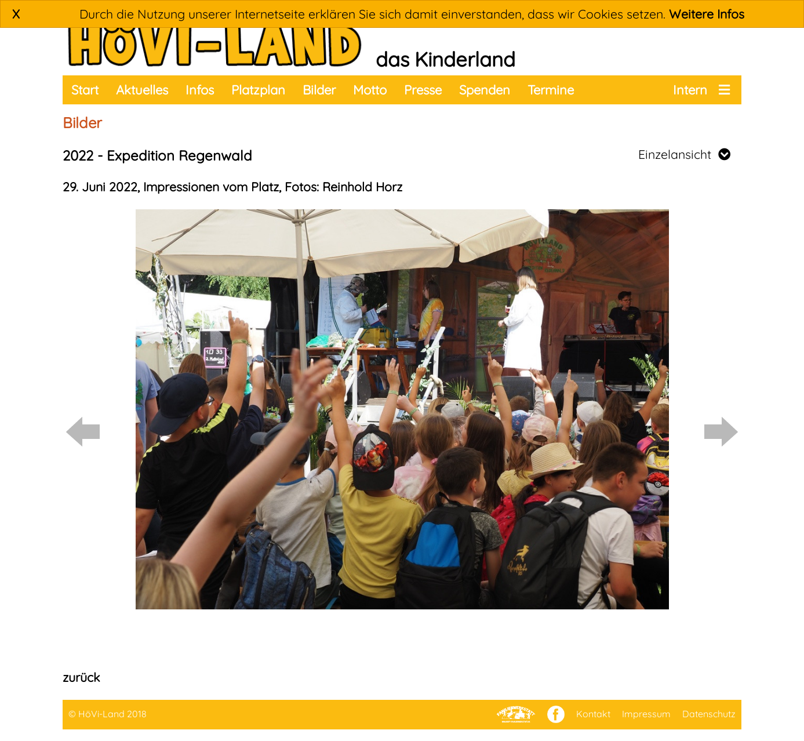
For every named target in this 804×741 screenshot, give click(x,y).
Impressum (646, 714)
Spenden (484, 90)
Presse (423, 90)
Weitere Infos (706, 13)
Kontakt (593, 714)
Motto (370, 90)
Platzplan (258, 90)
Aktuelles (142, 90)
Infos (199, 90)
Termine (550, 90)
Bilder (319, 90)
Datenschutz (709, 714)
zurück (81, 677)
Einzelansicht (684, 154)
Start (85, 90)
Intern (690, 90)
